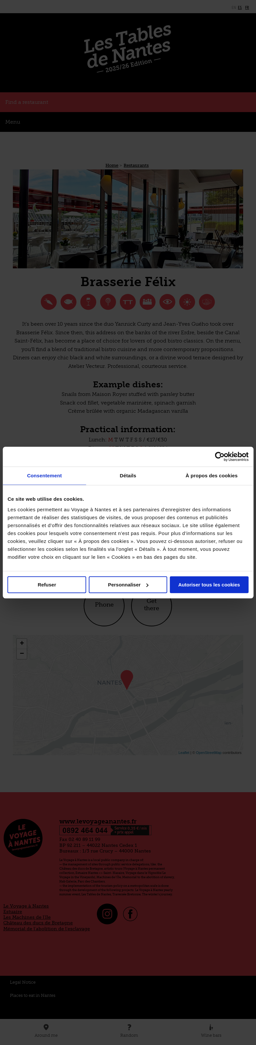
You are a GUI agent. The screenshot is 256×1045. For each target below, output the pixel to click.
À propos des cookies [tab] (211, 475)
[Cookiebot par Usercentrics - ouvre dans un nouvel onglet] (219, 457)
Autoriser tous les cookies (209, 584)
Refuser (47, 584)
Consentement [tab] (44, 475)
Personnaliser (128, 584)
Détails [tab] (128, 475)
